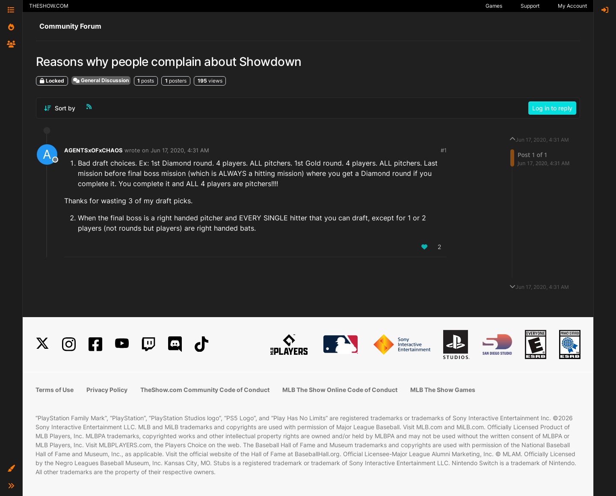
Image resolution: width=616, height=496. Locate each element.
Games (494, 6)
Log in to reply (552, 108)
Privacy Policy (106, 389)
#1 (444, 150)
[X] (42, 344)
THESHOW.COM (48, 6)
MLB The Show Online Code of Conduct (339, 389)
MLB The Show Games (442, 389)
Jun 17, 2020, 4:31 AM (180, 150)
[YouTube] (122, 344)
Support (530, 6)
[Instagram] (69, 344)
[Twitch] (148, 344)
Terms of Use (55, 389)
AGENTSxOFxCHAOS (93, 150)
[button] (11, 468)
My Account (572, 6)
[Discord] (175, 344)
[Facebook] (95, 344)
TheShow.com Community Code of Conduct (205, 389)
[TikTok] (201, 344)
